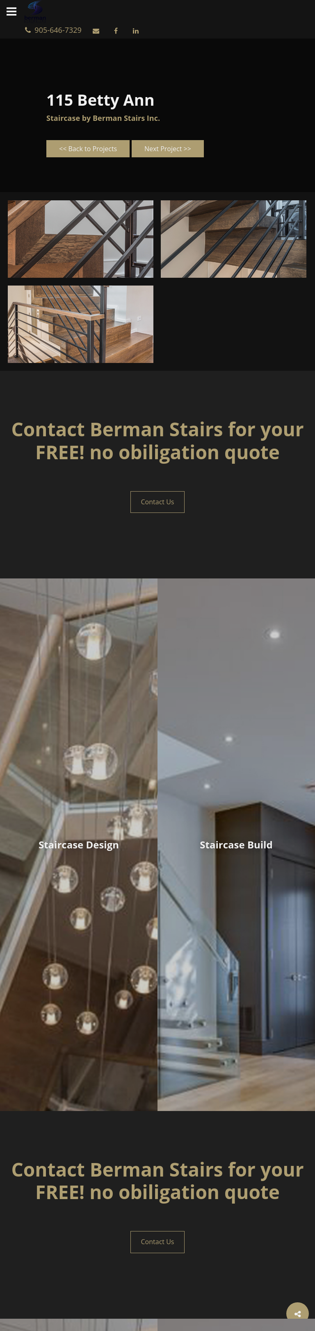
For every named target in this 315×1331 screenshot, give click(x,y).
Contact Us (157, 501)
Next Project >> (167, 148)
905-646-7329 (55, 30)
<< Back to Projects (88, 148)
